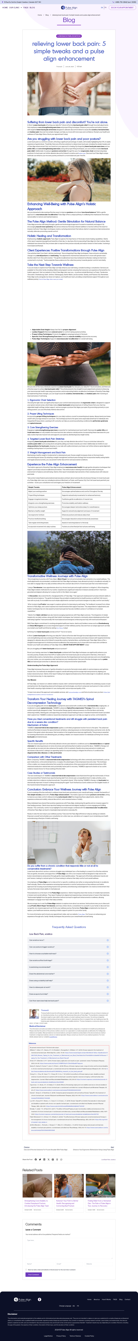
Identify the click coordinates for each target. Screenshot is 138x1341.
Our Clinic (15, 7)
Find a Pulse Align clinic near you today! (52, 279)
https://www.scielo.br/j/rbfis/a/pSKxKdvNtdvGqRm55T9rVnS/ (65, 1106)
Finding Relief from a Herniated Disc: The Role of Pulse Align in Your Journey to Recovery (100, 1204)
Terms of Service (75, 1336)
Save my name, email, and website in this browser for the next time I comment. (52, 1274)
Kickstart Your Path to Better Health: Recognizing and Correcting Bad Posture (69, 1203)
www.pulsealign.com (76, 692)
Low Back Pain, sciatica (69, 36)
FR (105, 8)
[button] (36, 1159)
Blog (32, 7)
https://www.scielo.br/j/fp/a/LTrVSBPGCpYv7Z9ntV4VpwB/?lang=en (61, 1063)
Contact (127, 1299)
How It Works (106, 1299)
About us (97, 1299)
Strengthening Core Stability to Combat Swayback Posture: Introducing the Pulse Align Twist (36, 1205)
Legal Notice (53, 1037)
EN (102, 8)
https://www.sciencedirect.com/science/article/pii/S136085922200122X (58, 1090)
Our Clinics (60, 628)
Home (5, 7)
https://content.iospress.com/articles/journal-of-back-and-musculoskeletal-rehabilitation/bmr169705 (67, 1114)
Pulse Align (82, 914)
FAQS (115, 1299)
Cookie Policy (89, 1336)
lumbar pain (83, 153)
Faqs (25, 7)
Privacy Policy (61, 1336)
